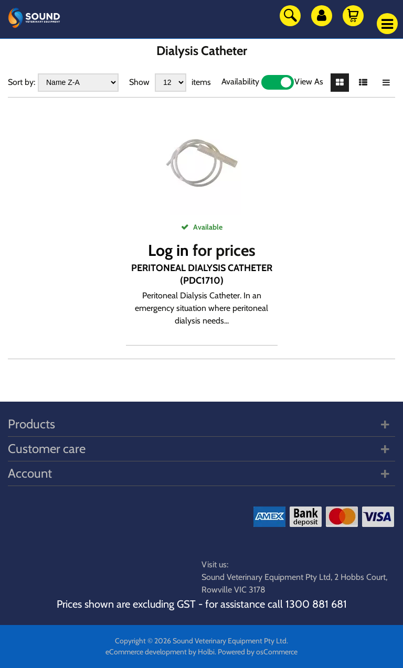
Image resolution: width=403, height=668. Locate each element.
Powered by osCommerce (258, 651)
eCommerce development (146, 651)
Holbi (206, 651)
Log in (168, 250)
